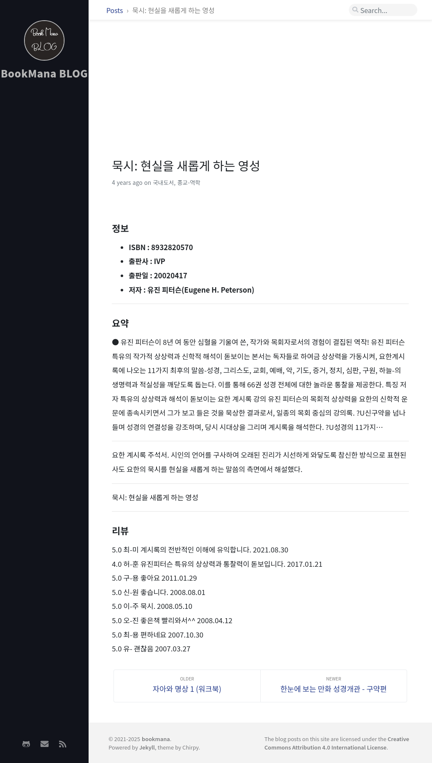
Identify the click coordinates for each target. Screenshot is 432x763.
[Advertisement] (44, 219)
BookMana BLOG (44, 73)
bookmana (156, 739)
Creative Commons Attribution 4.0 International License (337, 743)
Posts (115, 10)
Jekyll (147, 747)
